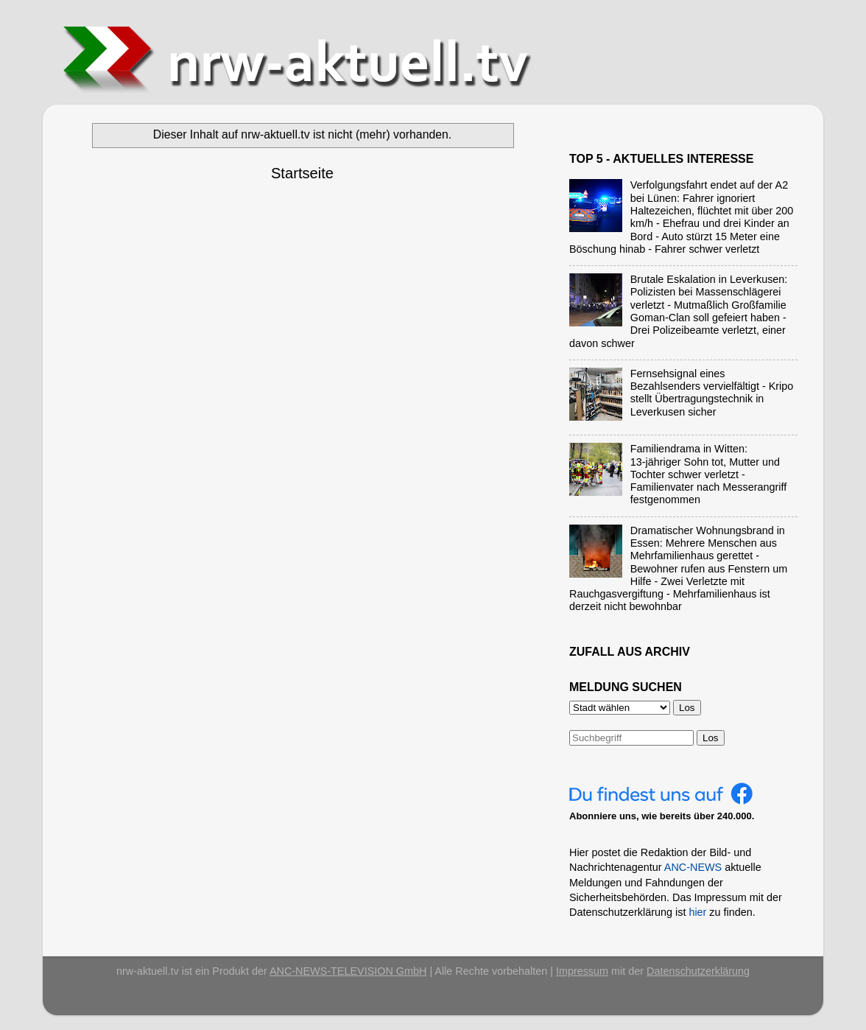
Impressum (582, 971)
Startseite (302, 173)
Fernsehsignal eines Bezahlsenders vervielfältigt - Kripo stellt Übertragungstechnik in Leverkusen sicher (712, 393)
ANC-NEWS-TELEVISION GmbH (348, 971)
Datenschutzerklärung (698, 971)
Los (711, 737)
